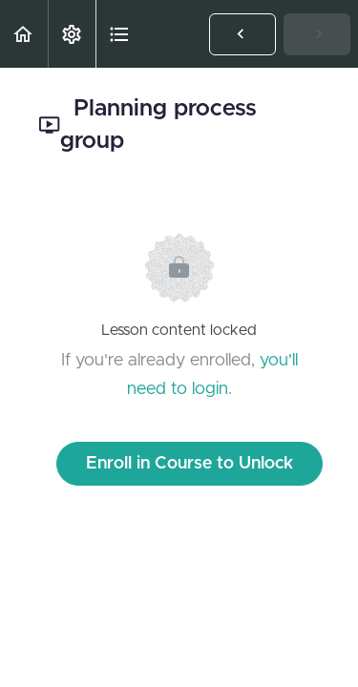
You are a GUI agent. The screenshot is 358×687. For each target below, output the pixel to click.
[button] (24, 34)
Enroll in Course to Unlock (189, 463)
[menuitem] (71, 34)
